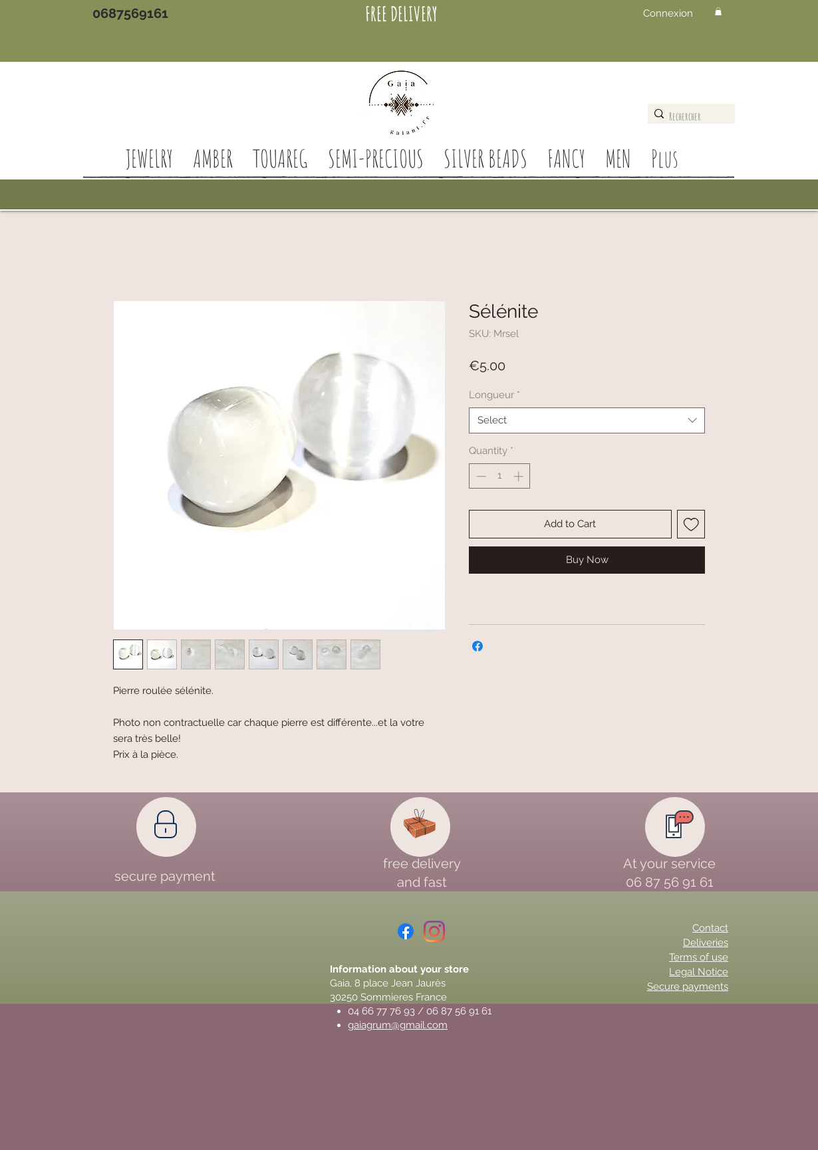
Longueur (494, 395)
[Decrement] (480, 476)
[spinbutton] (500, 476)
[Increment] (520, 476)
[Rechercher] (688, 116)
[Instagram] (434, 931)
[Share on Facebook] (477, 646)
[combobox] (587, 420)
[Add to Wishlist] (691, 524)
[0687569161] (130, 13)
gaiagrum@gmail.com (398, 1025)
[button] (718, 11)
